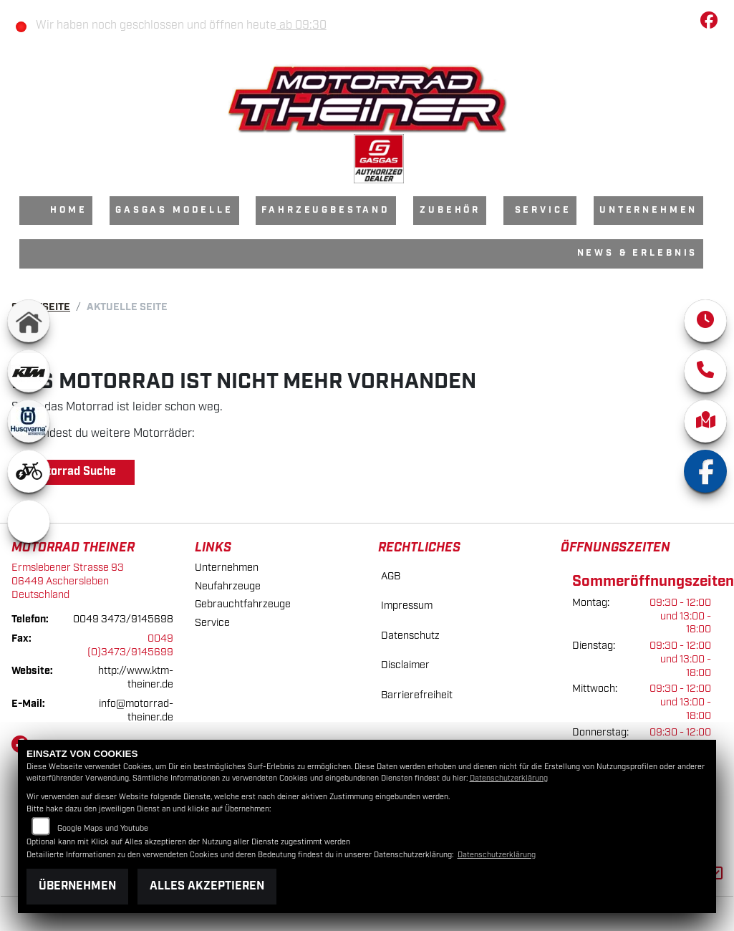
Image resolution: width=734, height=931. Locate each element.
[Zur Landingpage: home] (28, 320)
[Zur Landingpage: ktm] (28, 370)
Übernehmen (77, 886)
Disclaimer (405, 665)
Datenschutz (410, 635)
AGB (390, 576)
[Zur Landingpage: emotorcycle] (28, 521)
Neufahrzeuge (228, 586)
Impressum (407, 605)
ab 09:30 (301, 25)
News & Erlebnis (637, 253)
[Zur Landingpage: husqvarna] (28, 421)
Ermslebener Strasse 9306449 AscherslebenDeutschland (67, 581)
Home (68, 210)
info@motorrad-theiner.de (136, 710)
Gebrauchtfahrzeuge (243, 604)
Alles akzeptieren (207, 886)
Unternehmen (648, 210)
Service (543, 210)
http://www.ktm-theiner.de (135, 677)
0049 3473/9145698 (123, 619)
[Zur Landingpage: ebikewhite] (28, 471)
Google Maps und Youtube (102, 829)
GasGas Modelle (174, 210)
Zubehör (450, 210)
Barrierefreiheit (417, 695)
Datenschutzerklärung (509, 778)
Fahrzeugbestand (325, 210)
